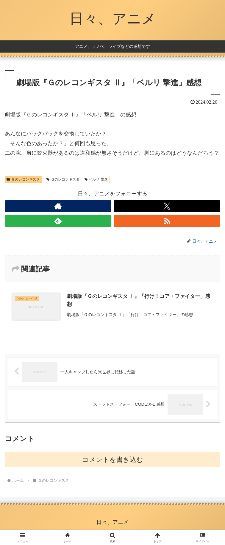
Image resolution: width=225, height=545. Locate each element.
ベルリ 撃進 (96, 179)
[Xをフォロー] (167, 206)
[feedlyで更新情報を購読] (58, 221)
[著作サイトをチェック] (58, 206)
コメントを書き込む (112, 459)
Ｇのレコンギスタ (23, 179)
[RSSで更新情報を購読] (167, 221)
